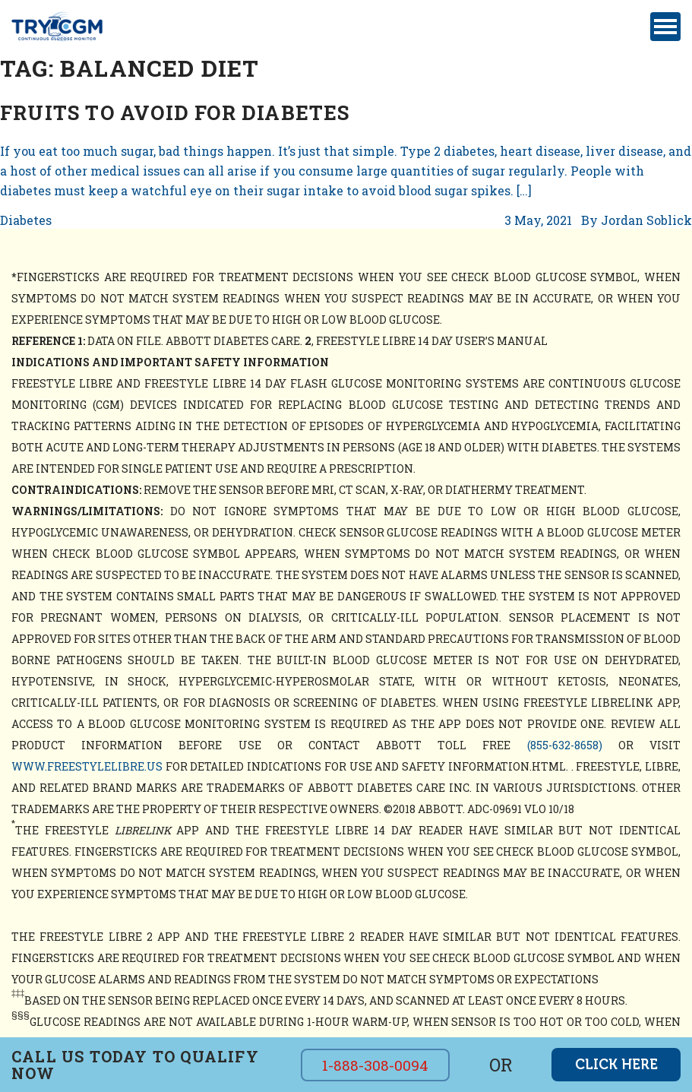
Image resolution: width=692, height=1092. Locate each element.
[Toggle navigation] (665, 26)
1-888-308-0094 (375, 1065)
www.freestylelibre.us (87, 766)
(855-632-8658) (564, 745)
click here (616, 1064)
